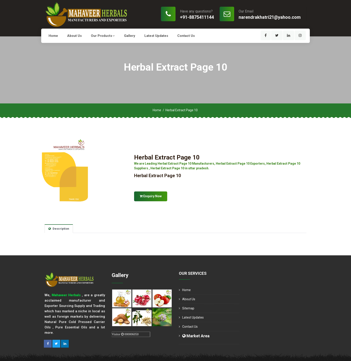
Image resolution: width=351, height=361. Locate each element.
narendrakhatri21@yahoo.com (270, 17)
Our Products (103, 36)
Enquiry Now (151, 196)
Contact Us (186, 36)
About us (74, 36)
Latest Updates (156, 36)
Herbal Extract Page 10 (167, 157)
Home (53, 36)
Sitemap (188, 308)
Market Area (196, 336)
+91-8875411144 (197, 17)
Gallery (129, 36)
